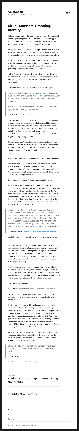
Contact (11, 419)
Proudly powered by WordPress (26, 425)
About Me (12, 414)
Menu (67, 13)
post (18, 96)
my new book (43, 93)
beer (46, 194)
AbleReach (15, 11)
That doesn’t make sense (30, 115)
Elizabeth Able (12, 362)
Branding (33, 362)
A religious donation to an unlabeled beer (40, 232)
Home (10, 410)
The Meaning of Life (42, 362)
